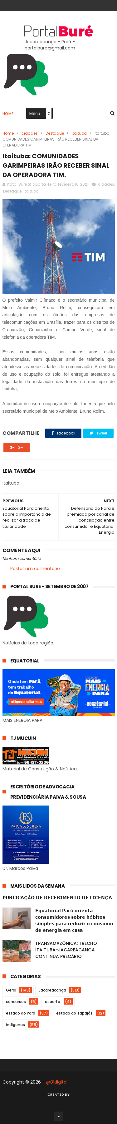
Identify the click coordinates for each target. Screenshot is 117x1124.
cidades (30, 133)
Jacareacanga (52, 990)
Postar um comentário (35, 568)
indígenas (15, 1024)
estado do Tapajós (74, 1013)
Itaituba (79, 133)
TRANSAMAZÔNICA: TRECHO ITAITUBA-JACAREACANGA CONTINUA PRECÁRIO (66, 949)
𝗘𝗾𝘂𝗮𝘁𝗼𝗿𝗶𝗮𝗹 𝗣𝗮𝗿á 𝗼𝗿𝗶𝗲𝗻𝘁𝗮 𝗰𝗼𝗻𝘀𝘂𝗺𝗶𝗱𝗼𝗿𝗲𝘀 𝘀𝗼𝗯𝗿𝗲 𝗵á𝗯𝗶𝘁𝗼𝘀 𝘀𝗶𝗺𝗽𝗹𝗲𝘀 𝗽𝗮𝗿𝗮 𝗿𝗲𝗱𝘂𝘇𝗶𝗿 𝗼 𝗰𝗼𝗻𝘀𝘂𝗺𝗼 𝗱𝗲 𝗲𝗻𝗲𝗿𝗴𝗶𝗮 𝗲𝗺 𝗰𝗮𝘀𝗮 (74, 920)
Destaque (55, 133)
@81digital (56, 1082)
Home (8, 113)
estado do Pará (20, 1013)
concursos (16, 1001)
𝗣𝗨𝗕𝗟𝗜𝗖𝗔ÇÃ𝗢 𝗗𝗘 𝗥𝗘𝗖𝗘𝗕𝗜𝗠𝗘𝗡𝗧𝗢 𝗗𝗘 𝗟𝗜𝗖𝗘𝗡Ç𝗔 (57, 897)
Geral (11, 990)
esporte (52, 1001)
